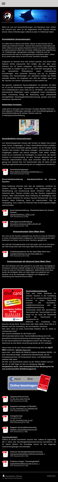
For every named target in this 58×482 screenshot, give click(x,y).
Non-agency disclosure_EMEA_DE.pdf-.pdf (25, 224)
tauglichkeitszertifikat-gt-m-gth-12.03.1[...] (24, 463)
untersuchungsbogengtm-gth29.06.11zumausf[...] (27, 454)
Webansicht (51, 476)
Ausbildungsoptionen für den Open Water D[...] (26, 254)
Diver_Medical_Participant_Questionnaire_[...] (26, 172)
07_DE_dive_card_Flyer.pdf (20, 399)
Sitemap (19, 476)
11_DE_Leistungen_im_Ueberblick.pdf (23, 408)
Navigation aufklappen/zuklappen (29, 3)
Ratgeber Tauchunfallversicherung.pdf (23, 429)
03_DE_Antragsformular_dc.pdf (21, 420)
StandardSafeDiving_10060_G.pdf (22, 214)
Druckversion (9, 476)
